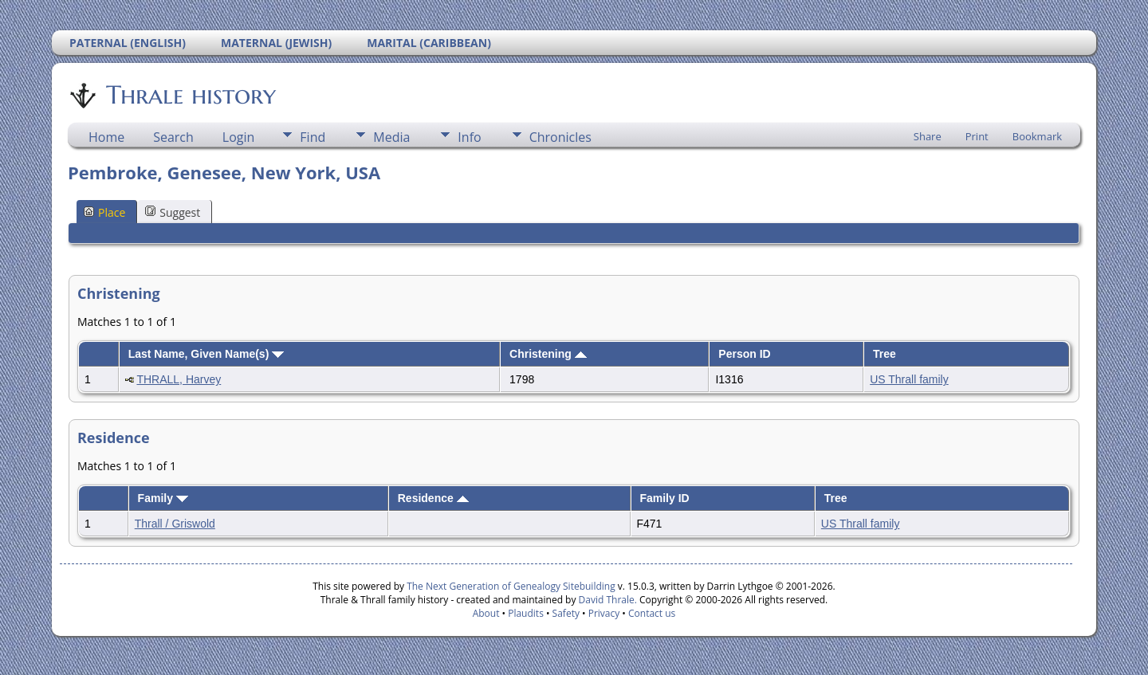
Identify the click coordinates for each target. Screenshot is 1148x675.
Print (977, 136)
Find (312, 137)
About (486, 613)
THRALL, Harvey (178, 379)
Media (391, 137)
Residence (433, 498)
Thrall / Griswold (175, 523)
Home (106, 137)
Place (104, 212)
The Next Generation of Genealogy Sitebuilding (511, 586)
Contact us (651, 613)
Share (928, 136)
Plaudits (526, 613)
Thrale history (190, 95)
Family (163, 498)
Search (173, 137)
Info (469, 137)
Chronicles (560, 137)
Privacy (604, 613)
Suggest (172, 212)
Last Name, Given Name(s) (206, 353)
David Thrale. (606, 599)
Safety (566, 613)
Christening (548, 353)
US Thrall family (909, 379)
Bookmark (1037, 136)
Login (238, 137)
